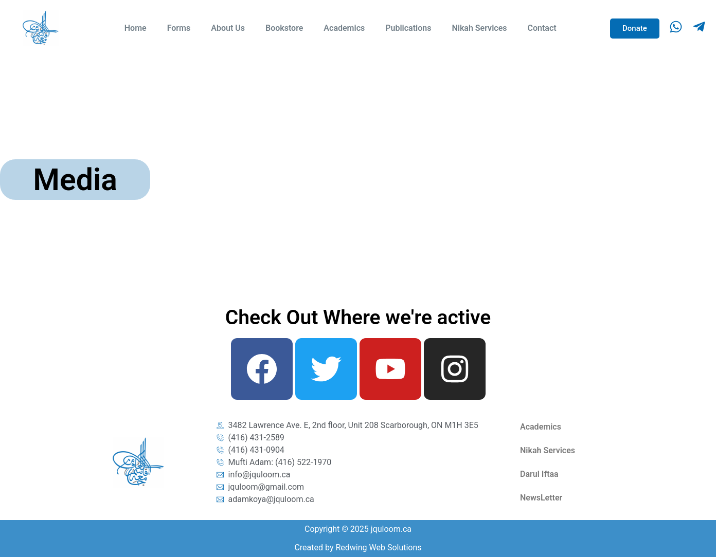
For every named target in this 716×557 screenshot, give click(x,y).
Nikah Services (479, 28)
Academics (344, 28)
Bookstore (284, 28)
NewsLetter (541, 498)
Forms (179, 28)
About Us (228, 28)
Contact (541, 28)
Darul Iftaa (539, 474)
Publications (408, 28)
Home (135, 28)
